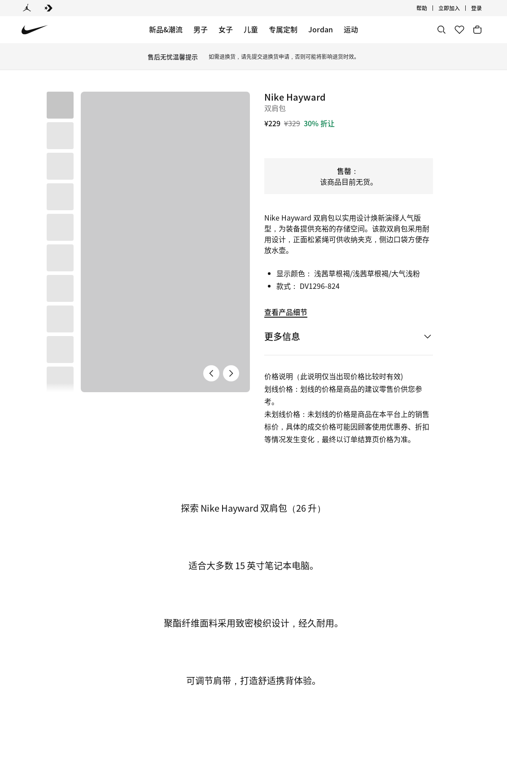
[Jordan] (27, 8)
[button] (60, 135)
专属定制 (283, 29)
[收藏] (459, 30)
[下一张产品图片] (231, 284)
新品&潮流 (166, 29)
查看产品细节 (285, 311)
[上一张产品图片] (211, 284)
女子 (226, 29)
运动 (351, 29)
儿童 (251, 29)
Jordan (320, 29)
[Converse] (48, 8)
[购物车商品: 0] (477, 30)
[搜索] (441, 30)
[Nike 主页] (35, 30)
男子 (200, 29)
